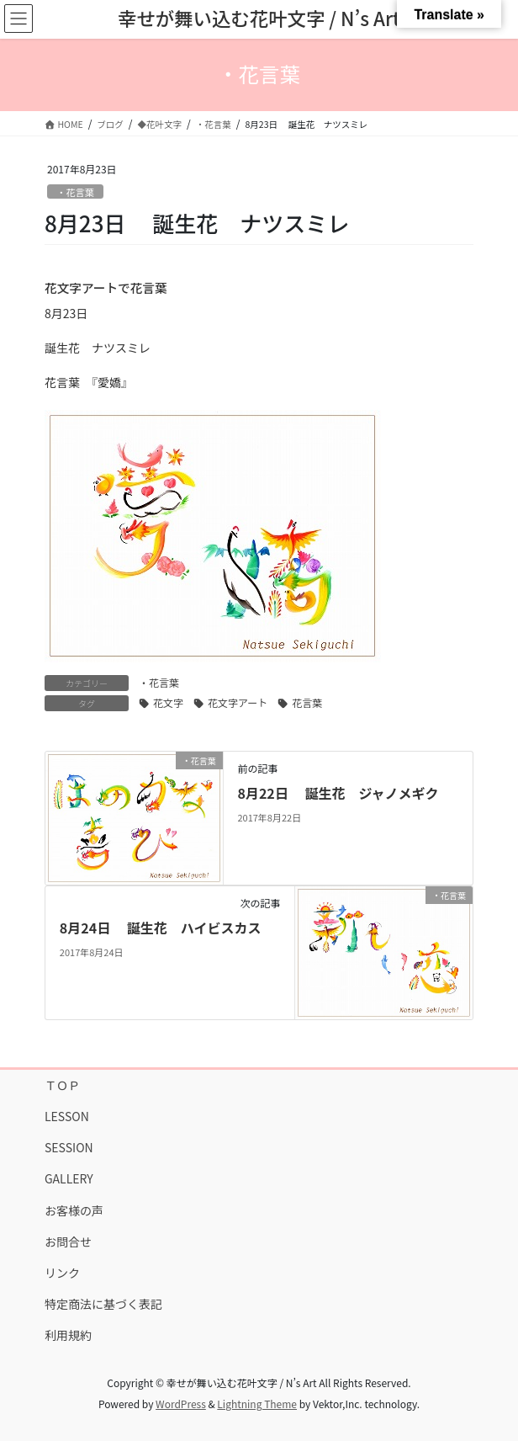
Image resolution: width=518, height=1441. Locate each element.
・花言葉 (75, 192)
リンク (62, 1272)
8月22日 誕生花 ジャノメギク (337, 793)
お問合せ (68, 1241)
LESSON (67, 1116)
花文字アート (237, 702)
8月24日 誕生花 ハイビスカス (161, 927)
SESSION (69, 1147)
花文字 (168, 702)
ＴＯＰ (62, 1085)
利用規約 (68, 1335)
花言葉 (307, 702)
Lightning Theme (257, 1403)
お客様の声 (74, 1210)
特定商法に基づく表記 (103, 1303)
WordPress (181, 1403)
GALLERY (69, 1178)
